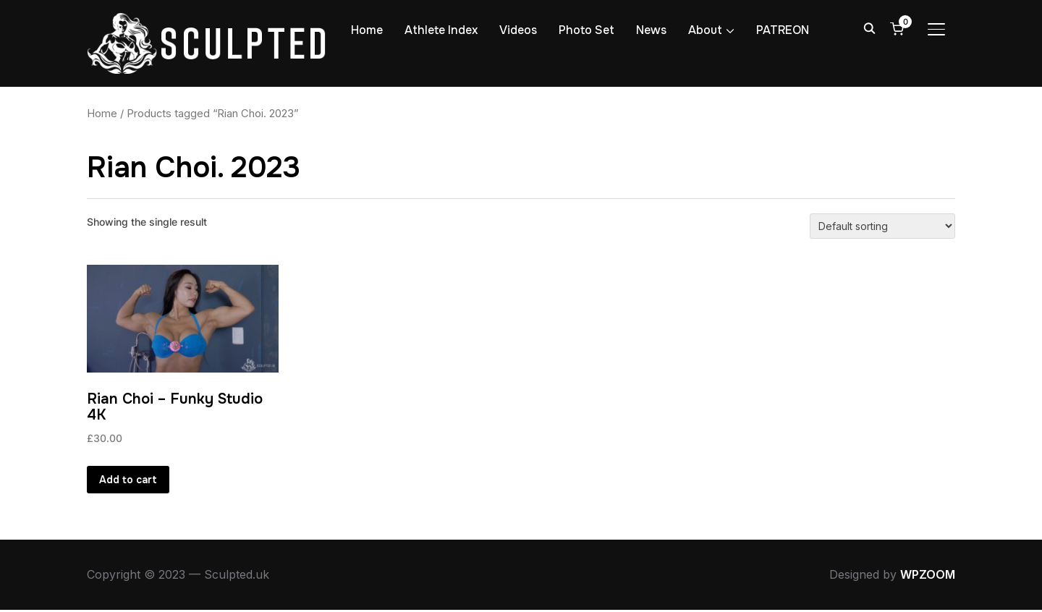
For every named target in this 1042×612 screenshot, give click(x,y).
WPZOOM (927, 576)
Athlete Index (441, 30)
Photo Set (586, 30)
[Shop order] (882, 226)
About (705, 30)
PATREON (782, 30)
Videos (518, 30)
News (651, 30)
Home (367, 30)
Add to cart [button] (128, 480)
